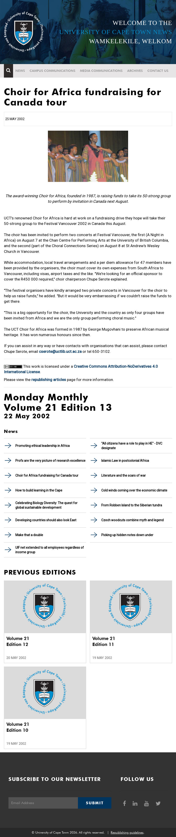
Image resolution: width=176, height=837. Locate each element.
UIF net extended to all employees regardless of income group (49, 550)
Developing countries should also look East (45, 520)
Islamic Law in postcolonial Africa (125, 460)
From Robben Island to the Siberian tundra (131, 505)
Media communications (101, 71)
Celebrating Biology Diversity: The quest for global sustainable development (46, 505)
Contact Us (157, 71)
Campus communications (52, 71)
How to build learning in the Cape (38, 490)
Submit (94, 803)
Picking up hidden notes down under (127, 535)
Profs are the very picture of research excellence (50, 460)
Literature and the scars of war (123, 475)
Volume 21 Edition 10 (17, 727)
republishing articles (48, 379)
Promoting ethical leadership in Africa (42, 446)
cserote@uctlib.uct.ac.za (60, 351)
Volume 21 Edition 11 (103, 641)
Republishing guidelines (127, 832)
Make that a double (29, 535)
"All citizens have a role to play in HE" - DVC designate (131, 446)
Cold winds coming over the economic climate (134, 490)
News (20, 71)
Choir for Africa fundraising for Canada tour (46, 475)
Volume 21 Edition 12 (17, 641)
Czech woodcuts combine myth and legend (132, 520)
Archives (135, 71)
